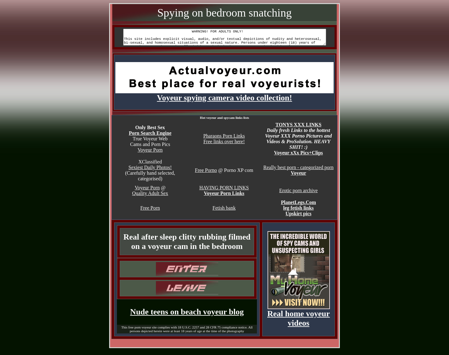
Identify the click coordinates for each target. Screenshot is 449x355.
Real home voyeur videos (298, 318)
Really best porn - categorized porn (298, 171)
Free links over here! (224, 145)
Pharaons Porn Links (224, 139)
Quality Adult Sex (150, 197)
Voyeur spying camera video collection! (224, 98)
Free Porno (206, 174)
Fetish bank (223, 211)
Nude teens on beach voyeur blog (187, 315)
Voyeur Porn (150, 153)
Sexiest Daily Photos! (150, 171)
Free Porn (150, 211)
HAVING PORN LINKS (224, 191)
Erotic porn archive (298, 194)
